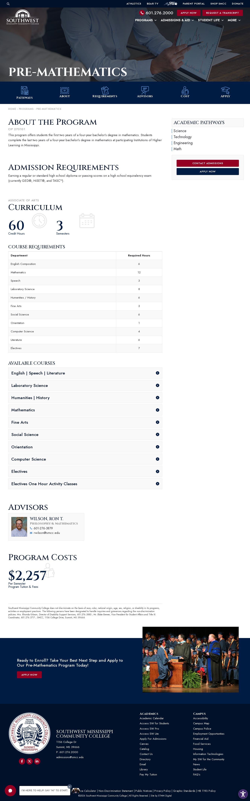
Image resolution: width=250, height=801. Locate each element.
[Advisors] (145, 90)
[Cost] (185, 90)
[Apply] (225, 90)
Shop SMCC (218, 3)
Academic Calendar (152, 718)
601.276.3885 (84, 614)
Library (144, 770)
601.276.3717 (28, 617)
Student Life (211, 20)
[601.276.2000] (142, 13)
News (196, 764)
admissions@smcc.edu (70, 757)
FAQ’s (196, 775)
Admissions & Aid (177, 20)
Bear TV (152, 3)
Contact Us (146, 754)
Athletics (134, 3)
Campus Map (201, 723)
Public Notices (143, 791)
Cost (185, 96)
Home (12, 109)
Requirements (104, 96)
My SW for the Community (208, 759)
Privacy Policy (162, 791)
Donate (238, 3)
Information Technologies (208, 754)
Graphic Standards (184, 791)
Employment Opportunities (209, 734)
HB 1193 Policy (207, 791)
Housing (198, 749)
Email (143, 764)
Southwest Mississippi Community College (84, 734)
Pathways (24, 98)
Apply (225, 96)
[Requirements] (105, 90)
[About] (64, 90)
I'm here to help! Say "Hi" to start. (44, 790)
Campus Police (202, 729)
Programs (146, 20)
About (64, 96)
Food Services (202, 744)
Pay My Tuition (148, 775)
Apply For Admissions (153, 739)
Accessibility (200, 718)
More (234, 20)
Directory (145, 759)
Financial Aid (200, 739)
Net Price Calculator (84, 791)
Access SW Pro (149, 729)
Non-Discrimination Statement (116, 791)
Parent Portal (194, 3)
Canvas (144, 744)
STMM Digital (165, 796)
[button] (10, 790)
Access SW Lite (149, 734)
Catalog (144, 749)
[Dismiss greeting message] (69, 786)
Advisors (145, 96)
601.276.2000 (159, 13)
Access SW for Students (154, 723)
